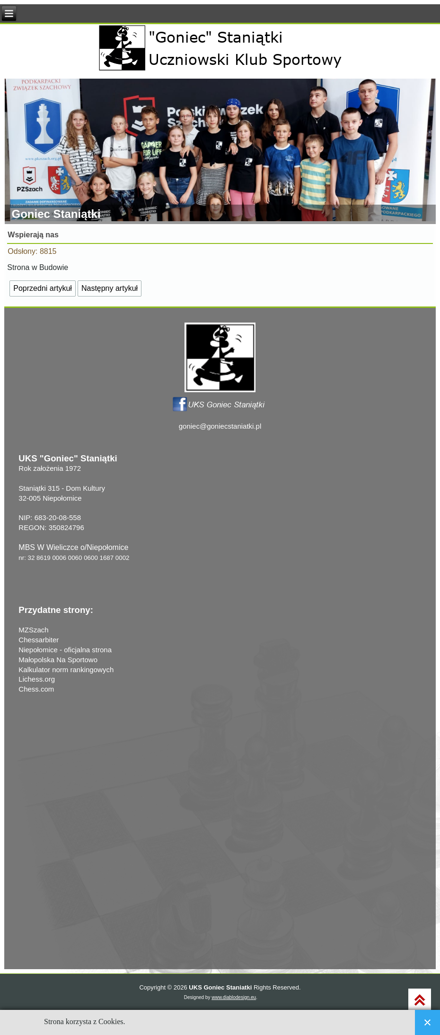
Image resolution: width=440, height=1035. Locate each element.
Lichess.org (36, 679)
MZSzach (33, 630)
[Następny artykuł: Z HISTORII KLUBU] (109, 288)
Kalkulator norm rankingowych (66, 670)
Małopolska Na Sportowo (57, 660)
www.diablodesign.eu (233, 997)
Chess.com (36, 689)
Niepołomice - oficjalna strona (65, 650)
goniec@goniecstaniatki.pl (220, 426)
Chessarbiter (38, 640)
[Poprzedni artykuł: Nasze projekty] (42, 288)
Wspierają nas (33, 235)
